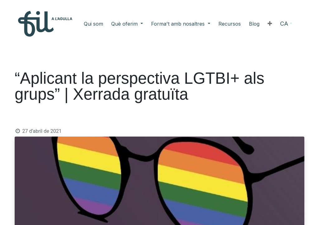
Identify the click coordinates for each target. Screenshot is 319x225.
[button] (245, 23)
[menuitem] (118, 23)
